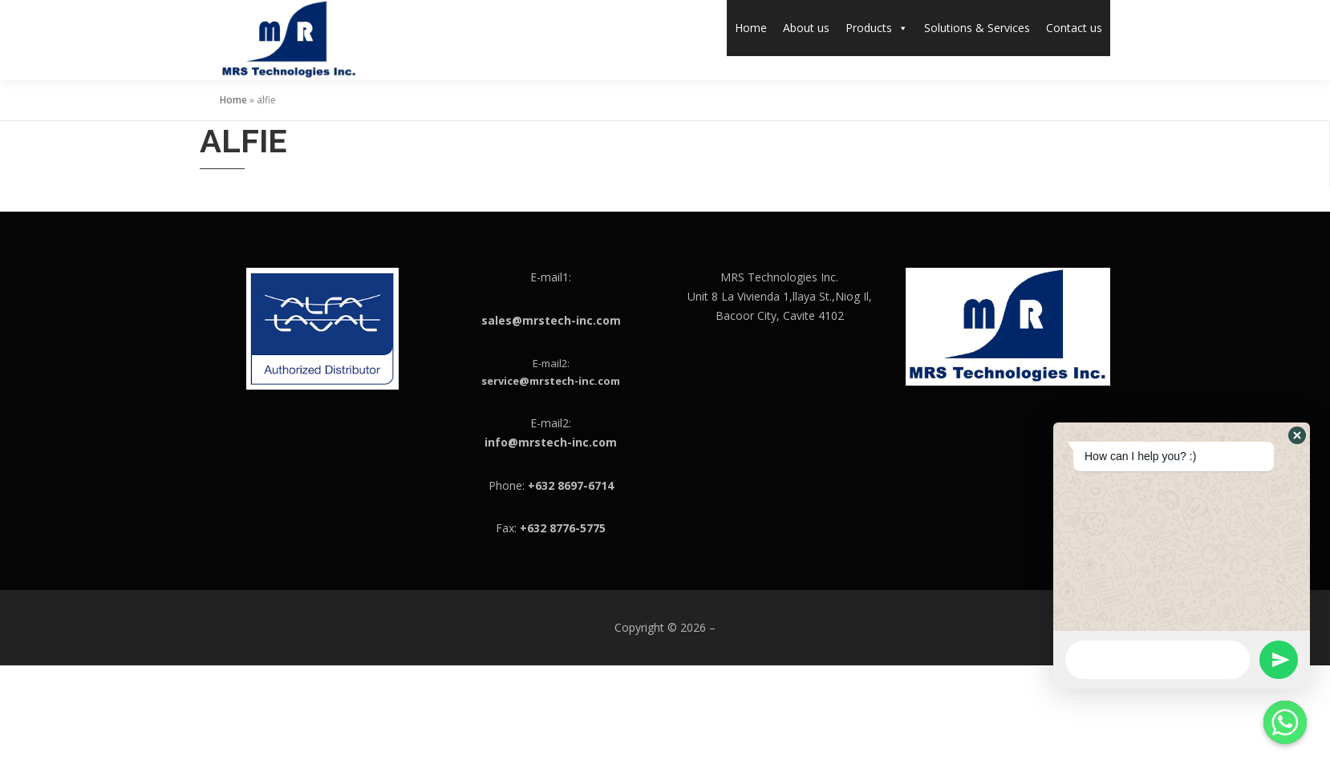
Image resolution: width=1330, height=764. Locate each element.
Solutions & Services (977, 27)
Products (876, 27)
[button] (1297, 435)
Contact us (1074, 27)
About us (806, 27)
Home (751, 27)
